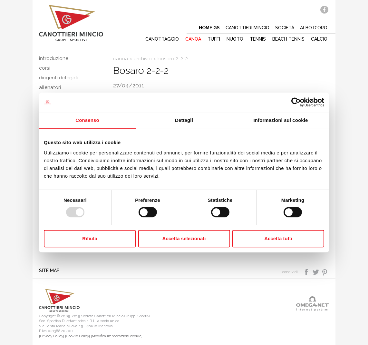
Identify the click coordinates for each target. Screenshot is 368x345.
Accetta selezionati (184, 238)
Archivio (143, 59)
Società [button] (284, 27)
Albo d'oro (313, 27)
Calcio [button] (319, 39)
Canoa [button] (193, 39)
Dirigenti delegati (58, 77)
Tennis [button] (258, 39)
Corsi (44, 68)
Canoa (120, 59)
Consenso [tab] (87, 120)
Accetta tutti (278, 238)
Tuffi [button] (214, 39)
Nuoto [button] (235, 39)
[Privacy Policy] (51, 336)
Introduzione (53, 58)
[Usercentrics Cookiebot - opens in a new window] (296, 102)
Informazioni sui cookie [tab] (281, 120)
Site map (49, 270)
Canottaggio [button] (162, 39)
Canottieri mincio (247, 27)
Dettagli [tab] (184, 120)
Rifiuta (89, 238)
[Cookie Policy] (77, 336)
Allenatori (50, 87)
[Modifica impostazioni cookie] (116, 336)
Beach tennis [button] (288, 39)
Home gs (209, 27)
